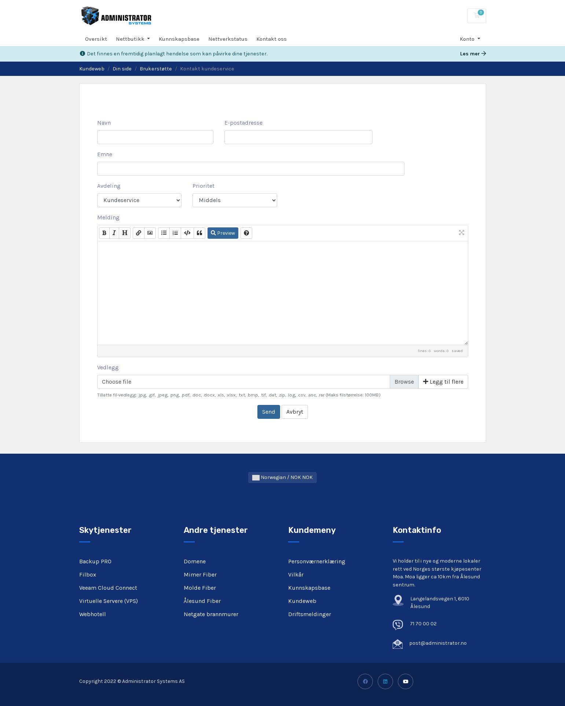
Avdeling (109, 185)
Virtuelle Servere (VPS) (108, 600)
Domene (195, 561)
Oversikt (96, 39)
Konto (468, 39)
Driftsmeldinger (309, 614)
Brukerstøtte (156, 69)
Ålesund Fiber (202, 600)
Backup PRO (95, 561)
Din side (122, 69)
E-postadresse (243, 122)
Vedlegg (108, 367)
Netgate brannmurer (211, 614)
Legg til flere (443, 381)
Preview (223, 233)
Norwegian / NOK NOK (282, 477)
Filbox (87, 574)
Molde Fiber (200, 587)
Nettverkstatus (227, 39)
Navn (104, 122)
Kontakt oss (271, 39)
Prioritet (203, 185)
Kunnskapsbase (179, 39)
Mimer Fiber (200, 574)
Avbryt (294, 411)
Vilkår (296, 574)
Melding (108, 217)
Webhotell (92, 614)
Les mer (473, 54)
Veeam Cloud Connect (108, 587)
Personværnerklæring (316, 561)
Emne (104, 154)
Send (268, 411)
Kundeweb (91, 69)
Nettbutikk (131, 39)
